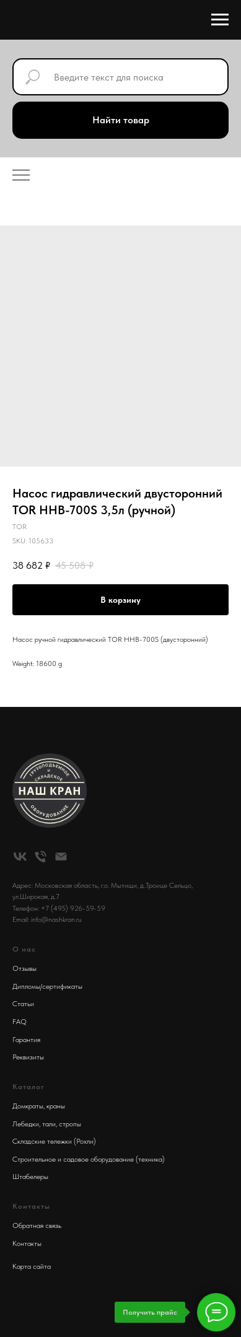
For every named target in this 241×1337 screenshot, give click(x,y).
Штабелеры (30, 1176)
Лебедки (25, 1124)
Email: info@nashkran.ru (47, 919)
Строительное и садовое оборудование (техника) (88, 1159)
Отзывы (24, 968)
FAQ (19, 1021)
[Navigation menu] (220, 20)
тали (49, 1124)
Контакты (27, 1243)
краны (55, 1106)
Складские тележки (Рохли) (54, 1141)
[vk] (20, 856)
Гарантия (26, 1039)
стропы (70, 1124)
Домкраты (27, 1106)
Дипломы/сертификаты (47, 986)
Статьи (23, 1003)
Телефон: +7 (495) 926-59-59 (58, 908)
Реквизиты (28, 1057)
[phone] (40, 856)
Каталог (28, 1086)
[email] (61, 856)
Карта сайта (31, 1266)
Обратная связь (36, 1225)
